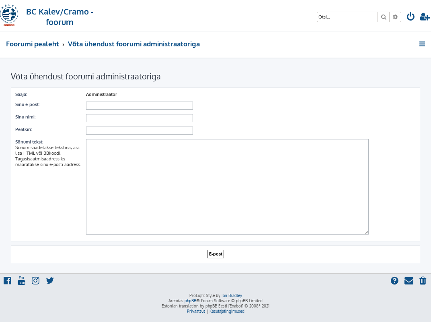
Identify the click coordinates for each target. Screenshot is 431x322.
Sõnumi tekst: (29, 142)
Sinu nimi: (25, 117)
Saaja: (21, 94)
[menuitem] (411, 17)
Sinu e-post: (27, 104)
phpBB (190, 300)
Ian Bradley (232, 295)
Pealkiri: (23, 129)
